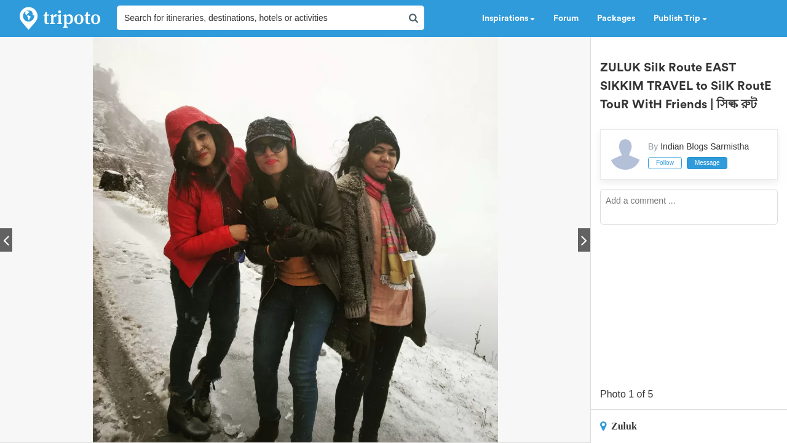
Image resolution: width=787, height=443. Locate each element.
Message (707, 162)
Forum (566, 18)
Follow (665, 162)
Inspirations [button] (508, 18)
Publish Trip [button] (680, 18)
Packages (616, 18)
